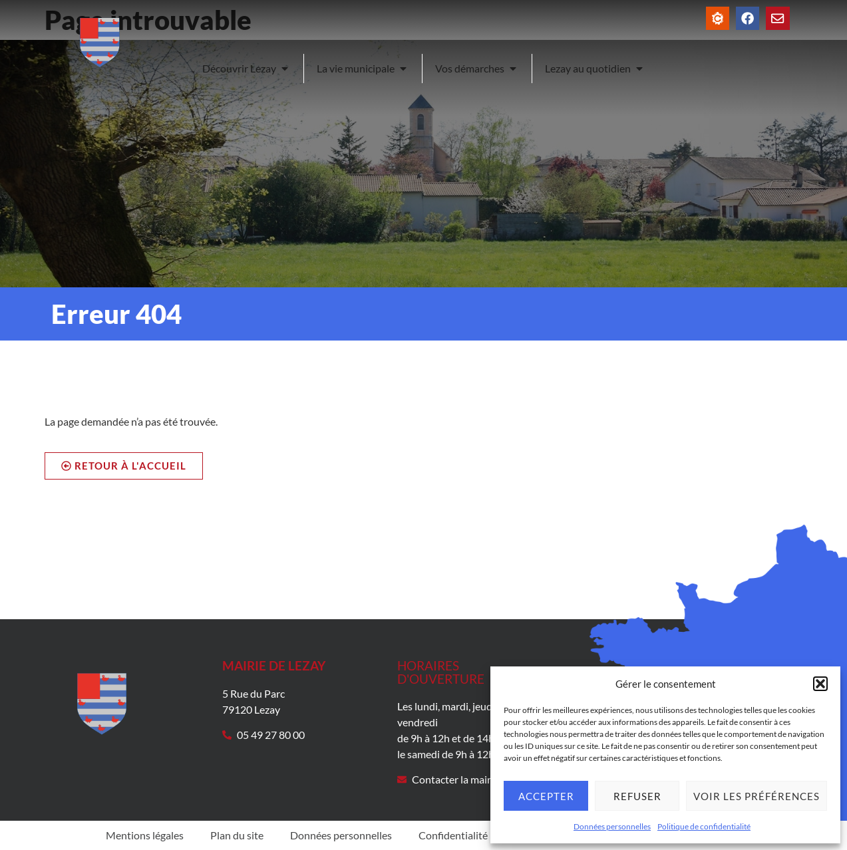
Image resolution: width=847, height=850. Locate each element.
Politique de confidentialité (704, 826)
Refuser (637, 796)
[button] (820, 683)
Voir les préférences (756, 796)
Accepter (546, 796)
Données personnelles (612, 826)
